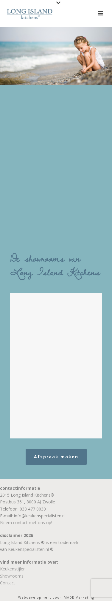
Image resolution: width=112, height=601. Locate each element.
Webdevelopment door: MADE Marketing (56, 597)
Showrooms (12, 576)
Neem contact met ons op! (26, 522)
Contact (7, 583)
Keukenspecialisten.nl (28, 549)
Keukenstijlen (13, 569)
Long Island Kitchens (20, 542)
